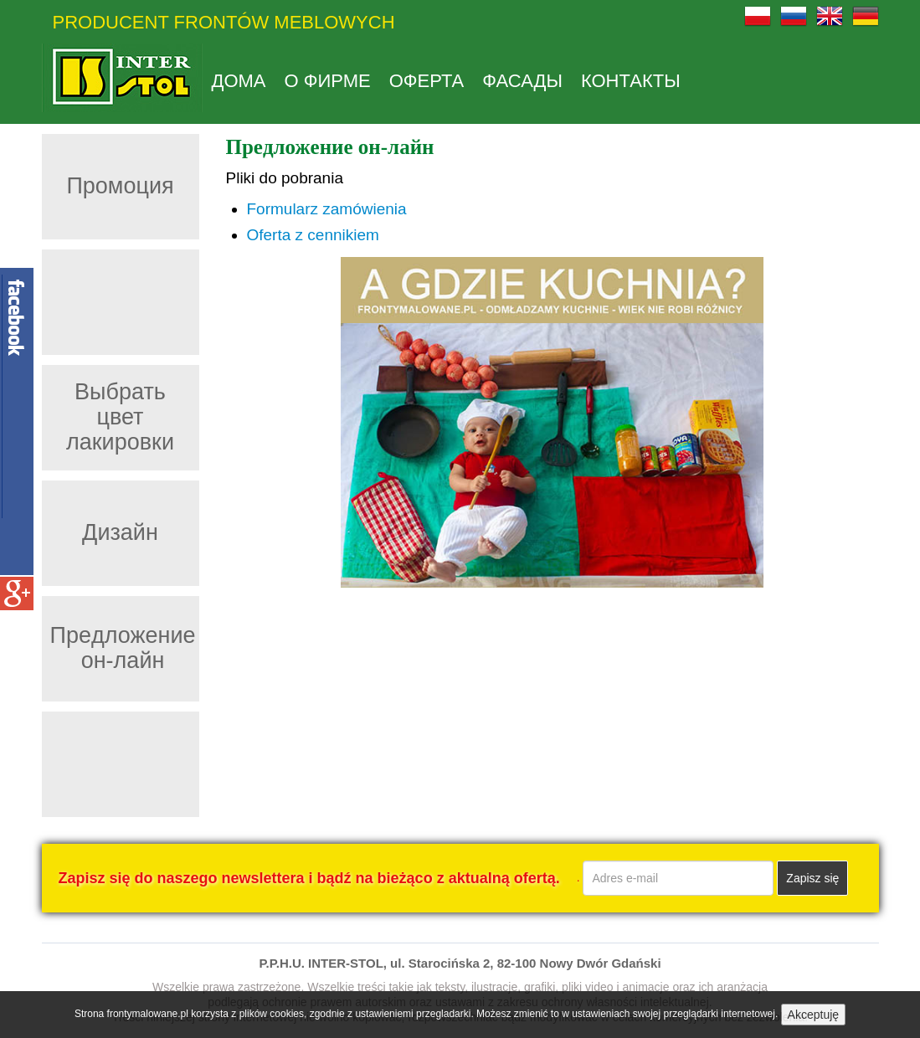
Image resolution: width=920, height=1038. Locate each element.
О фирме (328, 81)
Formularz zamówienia (327, 209)
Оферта (427, 81)
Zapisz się (812, 878)
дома (239, 81)
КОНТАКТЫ (631, 81)
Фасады (522, 81)
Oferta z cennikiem (313, 235)
